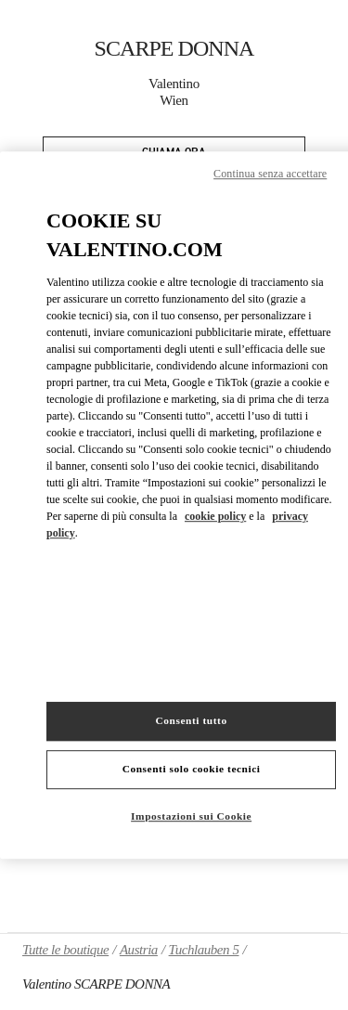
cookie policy (215, 516)
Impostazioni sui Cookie (191, 816)
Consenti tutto (191, 720)
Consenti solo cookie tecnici (191, 768)
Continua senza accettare (270, 173)
